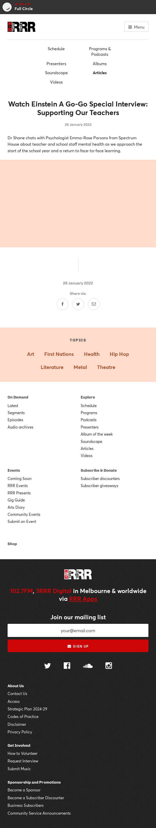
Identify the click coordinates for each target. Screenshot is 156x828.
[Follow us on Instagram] (108, 666)
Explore (88, 397)
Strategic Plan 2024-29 (27, 708)
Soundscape (56, 72)
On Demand (18, 397)
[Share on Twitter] (78, 304)
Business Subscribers (26, 805)
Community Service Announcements (39, 813)
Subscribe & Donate (99, 470)
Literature (52, 367)
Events (14, 470)
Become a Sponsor (24, 789)
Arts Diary (16, 507)
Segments (16, 412)
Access (14, 701)
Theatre (106, 367)
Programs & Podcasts (100, 51)
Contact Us (17, 693)
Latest (13, 405)
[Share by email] (94, 304)
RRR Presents (19, 492)
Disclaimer (17, 724)
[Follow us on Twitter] (47, 666)
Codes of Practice (23, 716)
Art (30, 354)
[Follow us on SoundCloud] (88, 666)
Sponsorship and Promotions (34, 782)
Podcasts (89, 419)
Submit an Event (22, 521)
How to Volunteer (22, 753)
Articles (100, 72)
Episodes (15, 419)
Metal (80, 367)
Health (92, 354)
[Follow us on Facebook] (67, 666)
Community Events (24, 514)
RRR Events (18, 485)
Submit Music (19, 768)
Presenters (56, 63)
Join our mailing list (78, 617)
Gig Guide (16, 499)
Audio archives (20, 427)
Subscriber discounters (100, 478)
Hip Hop (119, 354)
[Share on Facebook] (62, 304)
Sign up (78, 646)
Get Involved (19, 745)
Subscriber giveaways (99, 485)
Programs (89, 412)
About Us (16, 686)
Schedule (56, 48)
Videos (56, 82)
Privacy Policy (20, 731)
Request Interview (23, 760)
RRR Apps (83, 599)
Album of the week (97, 434)
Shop (12, 544)
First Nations (59, 354)
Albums (100, 63)
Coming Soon (20, 478)
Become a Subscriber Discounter (36, 797)
